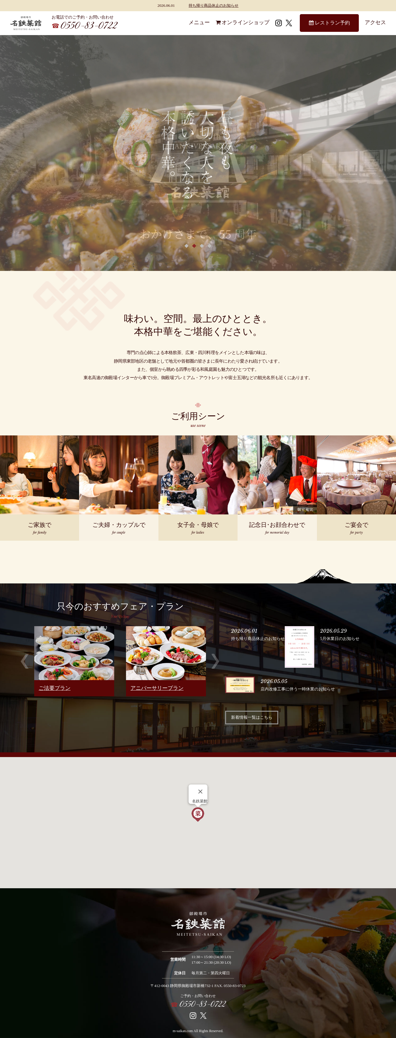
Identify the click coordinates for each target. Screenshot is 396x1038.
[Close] (200, 791)
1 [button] (186, 246)
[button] (198, 814)
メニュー (199, 22)
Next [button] (215, 661)
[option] (74, 661)
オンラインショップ (242, 22)
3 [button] (202, 246)
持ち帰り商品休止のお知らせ (213, 5)
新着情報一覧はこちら (251, 717)
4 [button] (209, 246)
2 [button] (194, 246)
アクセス (375, 22)
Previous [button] (24, 661)
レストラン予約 (329, 23)
